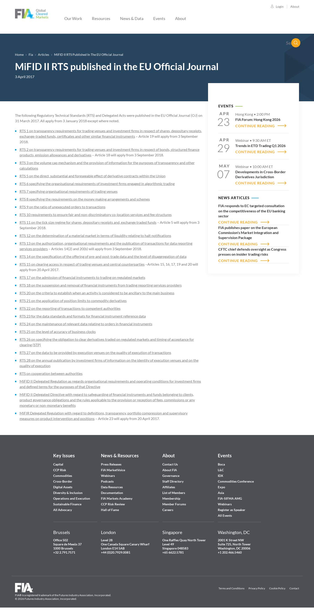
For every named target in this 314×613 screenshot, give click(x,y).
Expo (221, 487)
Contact (294, 588)
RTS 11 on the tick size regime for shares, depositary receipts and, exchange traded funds (88, 222)
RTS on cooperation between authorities (51, 373)
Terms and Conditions (231, 588)
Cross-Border (63, 481)
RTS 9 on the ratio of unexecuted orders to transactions (63, 207)
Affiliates (168, 487)
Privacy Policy (257, 588)
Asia (221, 493)
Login (280, 6)
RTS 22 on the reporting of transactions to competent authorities (70, 308)
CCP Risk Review (113, 504)
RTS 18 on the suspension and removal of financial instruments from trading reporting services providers (101, 285)
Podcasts (107, 481)
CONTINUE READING (255, 126)
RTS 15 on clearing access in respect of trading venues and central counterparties (82, 264)
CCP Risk (59, 470)
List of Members (173, 493)
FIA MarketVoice (113, 470)
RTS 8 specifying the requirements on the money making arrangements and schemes (85, 199)
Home (19, 54)
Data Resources (112, 487)
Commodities (62, 476)
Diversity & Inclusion (68, 493)
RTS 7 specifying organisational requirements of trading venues (69, 191)
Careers (167, 510)
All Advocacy (62, 510)
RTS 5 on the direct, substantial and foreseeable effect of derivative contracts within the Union (93, 176)
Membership (171, 498)
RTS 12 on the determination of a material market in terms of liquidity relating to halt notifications (95, 235)
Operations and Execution (71, 498)
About (294, 6)
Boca (221, 464)
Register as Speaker (231, 510)
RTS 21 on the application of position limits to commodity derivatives (73, 300)
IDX (220, 476)
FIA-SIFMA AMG (230, 498)
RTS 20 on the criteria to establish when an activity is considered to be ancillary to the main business (97, 293)
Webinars (108, 476)
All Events (225, 515)
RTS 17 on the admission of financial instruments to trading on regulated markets (82, 277)
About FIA (169, 470)
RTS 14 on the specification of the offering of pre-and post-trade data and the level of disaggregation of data (103, 256)
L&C (221, 470)
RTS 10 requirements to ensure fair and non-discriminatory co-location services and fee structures (96, 214)
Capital (58, 464)
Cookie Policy (277, 588)
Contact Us (170, 464)
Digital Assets (62, 487)
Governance (170, 476)
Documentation (112, 493)
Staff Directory (172, 481)
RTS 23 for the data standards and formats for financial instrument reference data (83, 316)
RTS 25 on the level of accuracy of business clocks (58, 331)
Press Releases (111, 464)
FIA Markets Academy (116, 498)
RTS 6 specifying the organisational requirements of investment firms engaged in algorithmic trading (97, 183)
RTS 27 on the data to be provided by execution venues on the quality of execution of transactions (95, 352)
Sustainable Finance (67, 504)
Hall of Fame (110, 510)
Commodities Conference (236, 481)
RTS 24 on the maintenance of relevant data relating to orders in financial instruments (86, 324)
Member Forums (174, 504)
